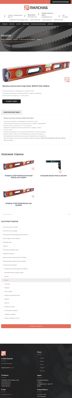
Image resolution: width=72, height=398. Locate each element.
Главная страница (6, 39)
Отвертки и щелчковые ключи (12, 295)
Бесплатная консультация (61, 2)
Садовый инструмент (8, 253)
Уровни (39, 39)
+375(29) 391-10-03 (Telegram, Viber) (18, 20)
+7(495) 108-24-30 (58, 20)
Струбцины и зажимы (10, 314)
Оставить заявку (11, 101)
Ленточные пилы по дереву (10, 230)
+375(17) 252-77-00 (35, 20)
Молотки (6, 303)
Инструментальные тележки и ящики (14, 272)
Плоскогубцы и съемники (11, 310)
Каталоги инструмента (36, 326)
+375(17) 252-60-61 (47, 20)
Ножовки (6, 299)
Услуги (18, 24)
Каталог (11, 24)
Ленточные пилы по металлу (10, 227)
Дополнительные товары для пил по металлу (14, 257)
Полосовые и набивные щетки (11, 249)
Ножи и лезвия (8, 291)
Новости (50, 24)
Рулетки (6, 276)
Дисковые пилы (7, 242)
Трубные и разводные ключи (11, 318)
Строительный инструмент (27, 39)
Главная (4, 24)
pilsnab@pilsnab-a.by (47, 17)
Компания (26, 24)
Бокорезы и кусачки (9, 306)
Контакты (42, 370)
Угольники (7, 284)
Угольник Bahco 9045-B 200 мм (53, 176)
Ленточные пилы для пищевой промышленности (15, 234)
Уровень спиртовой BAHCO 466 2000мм (18, 204)
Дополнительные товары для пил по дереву (14, 261)
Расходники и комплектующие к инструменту (16, 268)
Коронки (5, 246)
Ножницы (6, 287)
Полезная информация (38, 24)
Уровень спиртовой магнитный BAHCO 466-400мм (19, 177)
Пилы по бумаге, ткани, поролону (11, 238)
